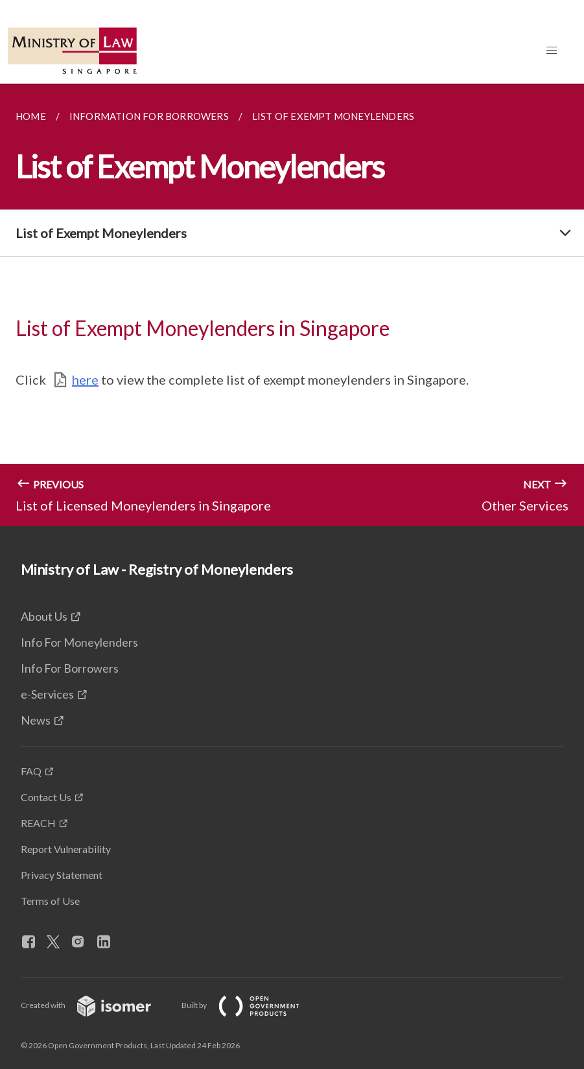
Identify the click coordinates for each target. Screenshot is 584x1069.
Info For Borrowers (70, 668)
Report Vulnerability (66, 849)
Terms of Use (50, 901)
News (36, 720)
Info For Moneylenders (79, 642)
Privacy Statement (61, 875)
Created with (96, 1005)
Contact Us (46, 797)
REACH (38, 823)
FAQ (31, 771)
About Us (44, 616)
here (85, 379)
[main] (292, 305)
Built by (250, 1005)
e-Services (47, 694)
